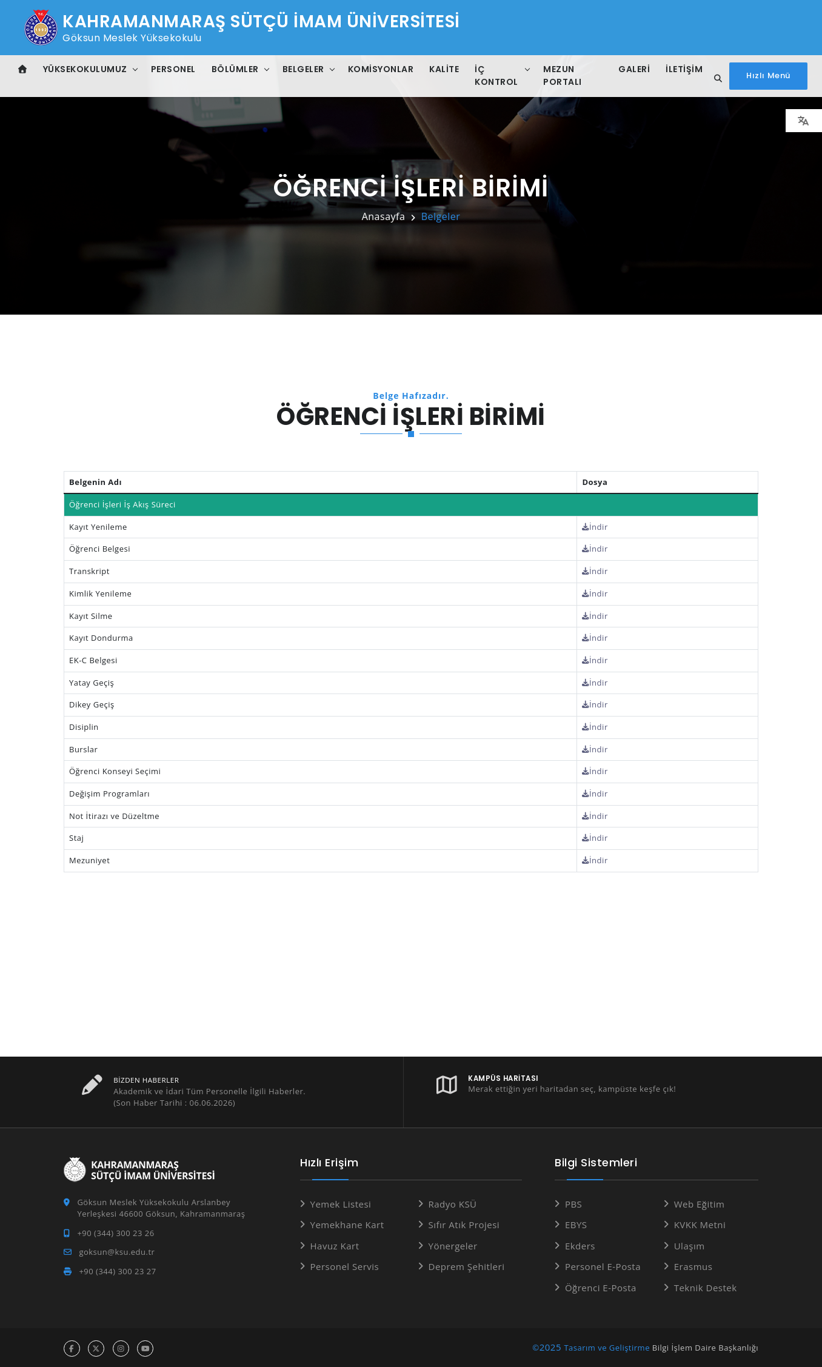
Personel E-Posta (603, 1264)
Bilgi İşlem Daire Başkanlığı (705, 1345)
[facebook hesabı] (71, 1346)
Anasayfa (384, 216)
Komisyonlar (381, 69)
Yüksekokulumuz (85, 69)
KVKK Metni (700, 1223)
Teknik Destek (705, 1286)
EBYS (576, 1223)
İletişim (683, 69)
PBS (573, 1202)
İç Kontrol (496, 75)
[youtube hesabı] (145, 1346)
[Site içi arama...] (715, 79)
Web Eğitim (699, 1202)
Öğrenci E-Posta (601, 1286)
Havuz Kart (334, 1244)
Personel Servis (344, 1264)
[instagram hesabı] (121, 1346)
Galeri (633, 69)
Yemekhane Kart (347, 1223)
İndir (595, 526)
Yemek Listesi (341, 1202)
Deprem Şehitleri (467, 1264)
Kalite (444, 69)
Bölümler (235, 69)
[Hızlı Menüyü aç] (768, 76)
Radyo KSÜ (453, 1202)
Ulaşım (689, 1244)
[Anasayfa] (22, 69)
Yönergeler (453, 1244)
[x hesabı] (96, 1346)
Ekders (580, 1244)
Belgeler (303, 69)
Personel (173, 69)
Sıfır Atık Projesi (464, 1223)
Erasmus (693, 1264)
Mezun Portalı (562, 75)
